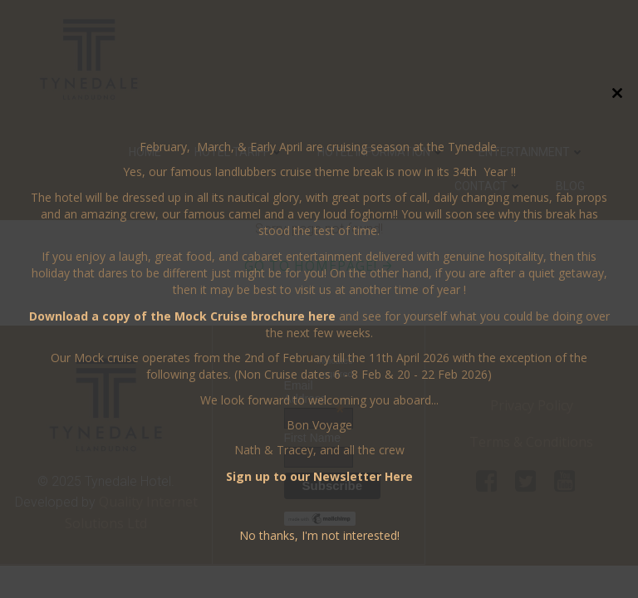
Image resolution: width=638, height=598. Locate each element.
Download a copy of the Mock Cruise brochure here (182, 316)
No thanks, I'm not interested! (319, 535)
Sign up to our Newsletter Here (319, 476)
